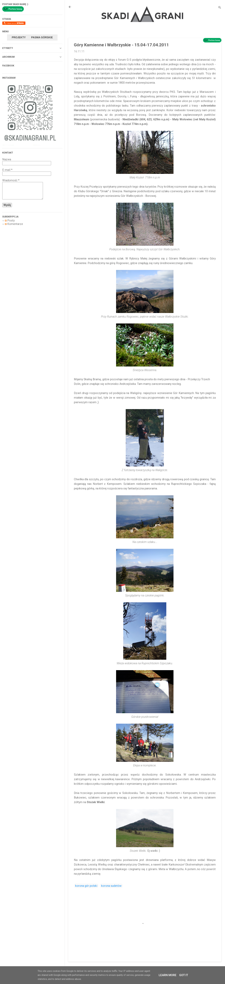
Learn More (167, 975)
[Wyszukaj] (219, 7)
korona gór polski (86, 885)
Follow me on (15, 23)
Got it (183, 975)
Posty (10, 220)
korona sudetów (111, 885)
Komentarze (14, 224)
